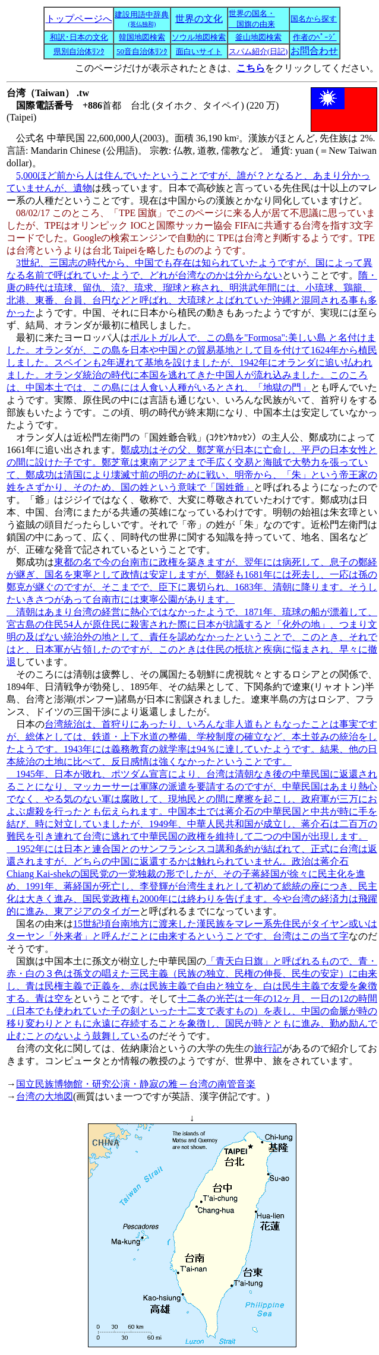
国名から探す (313, 18)
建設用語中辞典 (142, 18)
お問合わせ (314, 51)
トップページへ (79, 19)
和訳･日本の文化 (79, 37)
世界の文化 (199, 19)
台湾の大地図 (44, 1096)
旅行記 (268, 1048)
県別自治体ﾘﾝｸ (79, 51)
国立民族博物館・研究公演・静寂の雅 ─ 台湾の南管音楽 (135, 1084)
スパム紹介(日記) (258, 51)
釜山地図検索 (258, 37)
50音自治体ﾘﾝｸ (142, 51)
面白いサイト (199, 51)
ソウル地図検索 (199, 37)
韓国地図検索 (142, 37)
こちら (250, 68)
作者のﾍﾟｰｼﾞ (315, 37)
